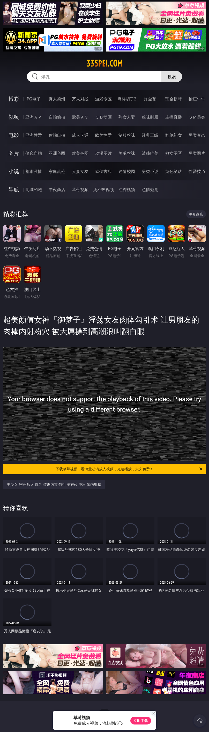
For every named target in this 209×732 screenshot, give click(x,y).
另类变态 (197, 135)
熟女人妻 (126, 117)
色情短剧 (150, 189)
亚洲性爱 (33, 135)
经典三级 (150, 135)
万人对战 (80, 99)
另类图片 (197, 153)
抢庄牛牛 (197, 99)
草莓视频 (80, 189)
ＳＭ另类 (197, 117)
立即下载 (140, 720)
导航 (14, 189)
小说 (14, 171)
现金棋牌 (173, 99)
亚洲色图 (57, 153)
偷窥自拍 (33, 153)
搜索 (172, 76)
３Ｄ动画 (103, 117)
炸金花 (150, 99)
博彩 (14, 98)
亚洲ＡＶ (33, 117)
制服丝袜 (126, 135)
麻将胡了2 (126, 99)
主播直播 (173, 117)
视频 (14, 116)
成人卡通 (80, 135)
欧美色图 (80, 153)
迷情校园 (126, 171)
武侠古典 (103, 171)
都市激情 (33, 171)
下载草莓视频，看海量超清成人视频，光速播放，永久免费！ (129, 469)
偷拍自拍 (57, 135)
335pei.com (104, 63)
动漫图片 (103, 153)
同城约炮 (33, 189)
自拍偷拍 (57, 117)
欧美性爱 (103, 135)
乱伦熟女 (173, 135)
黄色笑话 (173, 171)
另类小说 (150, 171)
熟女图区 (173, 153)
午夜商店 (57, 189)
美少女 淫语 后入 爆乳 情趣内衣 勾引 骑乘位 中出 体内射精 (54, 484)
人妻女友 (80, 171)
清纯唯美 (150, 153)
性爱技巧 (197, 171)
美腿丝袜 (126, 153)
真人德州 (57, 99)
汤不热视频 (103, 189)
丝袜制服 (150, 117)
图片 (14, 153)
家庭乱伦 (57, 171)
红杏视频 (126, 189)
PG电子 (33, 99)
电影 (14, 134)
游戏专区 (103, 99)
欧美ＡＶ (80, 117)
